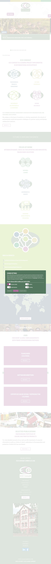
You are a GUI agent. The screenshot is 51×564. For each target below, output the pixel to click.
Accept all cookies (23, 290)
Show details (10, 290)
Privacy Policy (35, 278)
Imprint (22, 279)
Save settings (16, 290)
